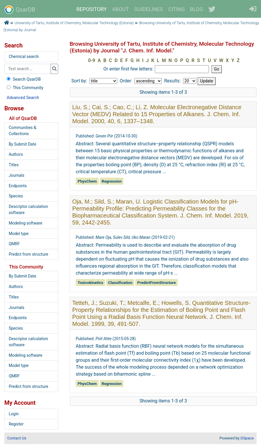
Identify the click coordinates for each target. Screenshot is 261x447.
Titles (14, 164)
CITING (176, 9)
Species (16, 196)
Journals (16, 175)
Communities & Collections (22, 130)
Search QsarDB (23, 79)
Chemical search (24, 56)
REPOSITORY (91, 9)
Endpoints (18, 185)
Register (16, 424)
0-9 (91, 60)
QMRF (14, 243)
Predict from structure (28, 254)
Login (14, 413)
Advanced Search (23, 97)
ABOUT (120, 9)
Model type (19, 233)
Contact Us (16, 438)
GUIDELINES (148, 9)
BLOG (196, 9)
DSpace (247, 438)
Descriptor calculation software (28, 209)
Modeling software (25, 223)
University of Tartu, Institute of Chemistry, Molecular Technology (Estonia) (74, 23)
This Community (24, 87)
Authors (16, 154)
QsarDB (20, 9)
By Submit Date (22, 144)
